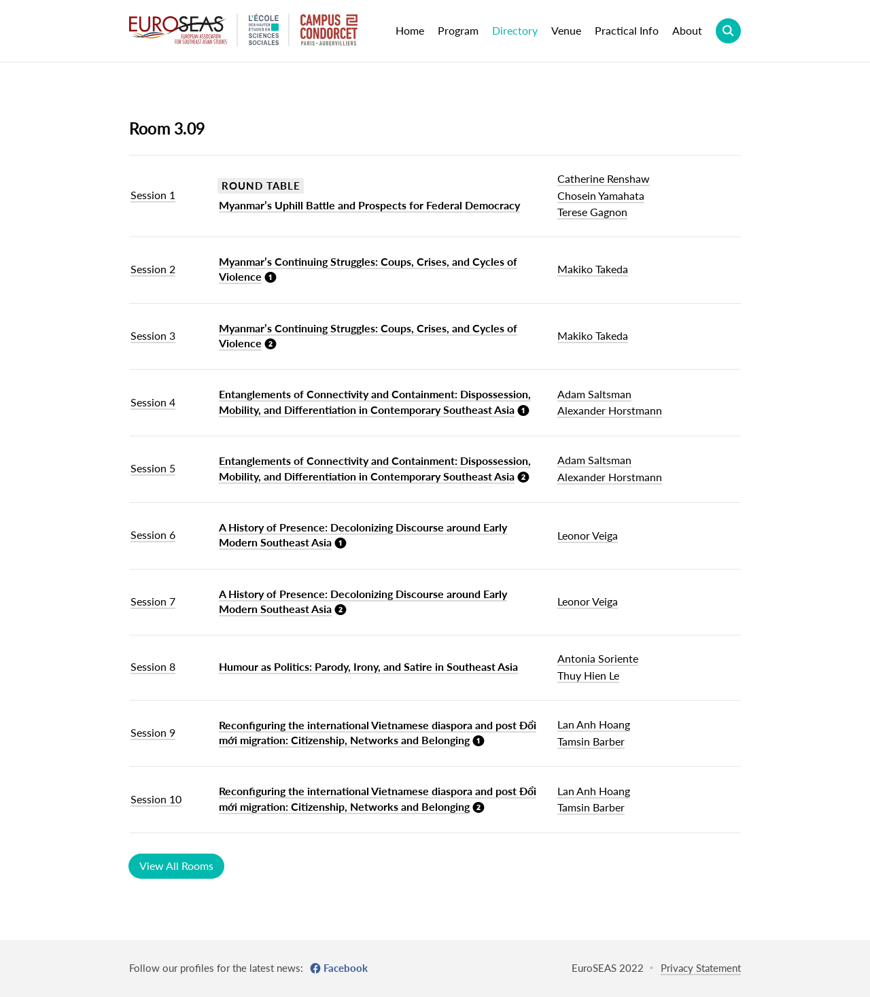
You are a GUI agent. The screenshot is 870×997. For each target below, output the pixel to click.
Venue (566, 30)
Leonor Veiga (587, 535)
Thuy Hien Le (588, 675)
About (687, 30)
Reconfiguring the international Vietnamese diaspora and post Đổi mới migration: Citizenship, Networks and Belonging (377, 732)
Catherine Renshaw (603, 178)
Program (458, 30)
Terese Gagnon (592, 211)
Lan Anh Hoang (593, 724)
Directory (515, 30)
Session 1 (152, 194)
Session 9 (152, 732)
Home (410, 30)
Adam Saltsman (594, 393)
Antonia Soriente (597, 658)
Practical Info (627, 30)
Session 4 (152, 402)
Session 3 (152, 335)
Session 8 (152, 666)
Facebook (346, 968)
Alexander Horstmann (609, 410)
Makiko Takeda (592, 268)
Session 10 (155, 798)
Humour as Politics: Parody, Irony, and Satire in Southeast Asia (368, 666)
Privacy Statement (701, 968)
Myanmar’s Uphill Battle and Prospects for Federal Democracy (369, 204)
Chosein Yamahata (600, 195)
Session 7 (152, 601)
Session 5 (152, 467)
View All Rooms (176, 865)
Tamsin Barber (591, 741)
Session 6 (152, 534)
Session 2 (152, 268)
